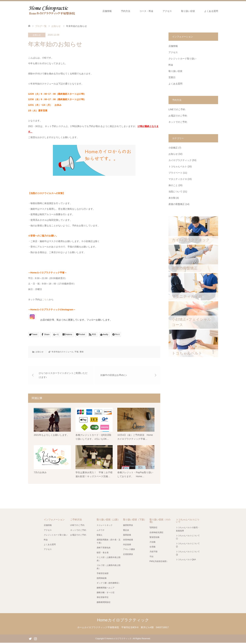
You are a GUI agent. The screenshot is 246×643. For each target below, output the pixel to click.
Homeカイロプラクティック (123, 620)
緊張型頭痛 (154, 537)
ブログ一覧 (41, 26)
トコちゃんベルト (178, 166)
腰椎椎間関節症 (104, 602)
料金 (171, 65)
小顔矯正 (173, 147)
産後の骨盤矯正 (177, 204)
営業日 (172, 77)
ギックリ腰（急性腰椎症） (108, 583)
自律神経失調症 (156, 532)
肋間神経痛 (102, 578)
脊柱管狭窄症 (103, 597)
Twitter (30, 639)
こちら (45, 299)
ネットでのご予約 (178, 122)
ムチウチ (101, 530)
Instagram (35, 639)
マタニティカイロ (178, 179)
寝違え (100, 535)
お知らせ (37, 35)
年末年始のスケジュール (62, 352)
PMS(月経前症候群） (159, 561)
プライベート (175, 172)
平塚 (76, 352)
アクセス (167, 11)
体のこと (173, 185)
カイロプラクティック (180, 160)
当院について (175, 191)
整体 (82, 352)
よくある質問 (211, 11)
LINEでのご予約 (177, 109)
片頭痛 (152, 542)
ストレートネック (105, 525)
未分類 (172, 198)
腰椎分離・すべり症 (105, 593)
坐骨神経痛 (128, 540)
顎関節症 (153, 528)
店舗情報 (107, 11)
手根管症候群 (103, 573)
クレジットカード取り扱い (182, 58)
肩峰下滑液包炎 (104, 548)
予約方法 (125, 11)
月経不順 (153, 552)
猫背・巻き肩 (103, 553)
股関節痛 (127, 535)
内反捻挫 (127, 545)
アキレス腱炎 (129, 549)
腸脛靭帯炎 (128, 525)
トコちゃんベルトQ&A (186, 560)
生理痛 (152, 547)
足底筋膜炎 (128, 554)
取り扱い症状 (188, 11)
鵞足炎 (126, 530)
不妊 (151, 557)
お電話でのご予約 (178, 115)
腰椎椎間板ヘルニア (105, 588)
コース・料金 (146, 11)
